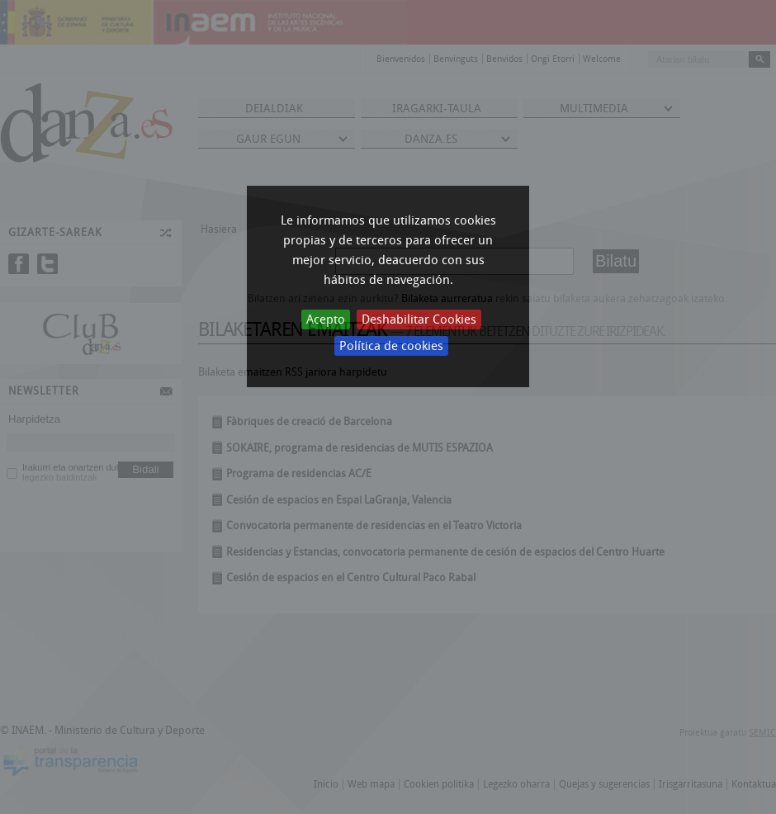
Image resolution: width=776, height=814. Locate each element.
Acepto (325, 319)
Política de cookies (391, 345)
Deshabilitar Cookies (419, 319)
